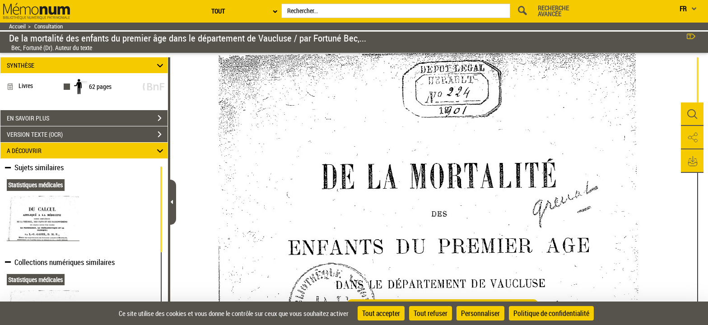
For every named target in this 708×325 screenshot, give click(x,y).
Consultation (48, 26)
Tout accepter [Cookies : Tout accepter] (381, 313)
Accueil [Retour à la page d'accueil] (17, 26)
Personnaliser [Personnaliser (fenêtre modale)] (480, 313)
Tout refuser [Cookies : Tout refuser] (430, 313)
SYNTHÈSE (86, 65)
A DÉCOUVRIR (86, 150)
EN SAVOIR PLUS (87, 118)
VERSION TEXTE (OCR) (87, 134)
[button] (692, 114)
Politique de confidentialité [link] (551, 313)
